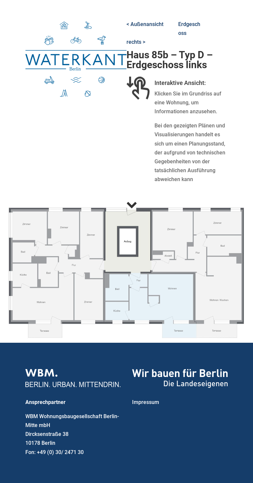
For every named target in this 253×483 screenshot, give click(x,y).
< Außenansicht (144, 24)
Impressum (145, 402)
